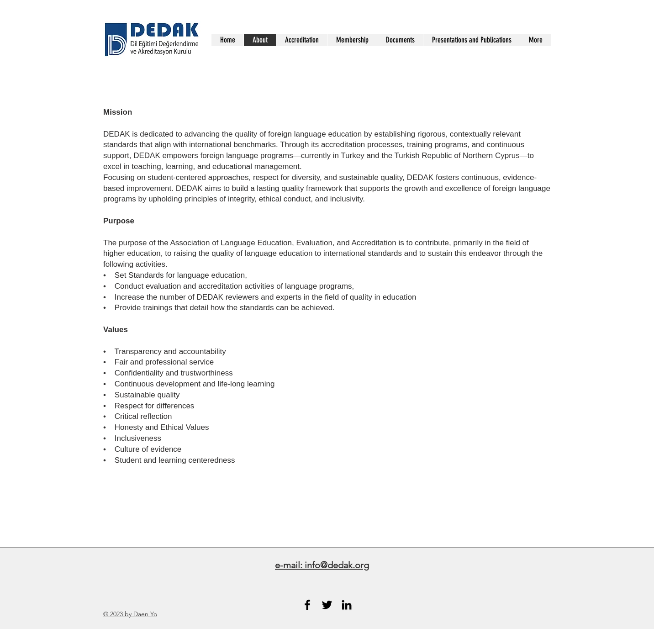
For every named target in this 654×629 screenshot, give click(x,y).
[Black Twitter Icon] (327, 605)
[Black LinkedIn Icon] (346, 605)
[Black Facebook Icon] (307, 605)
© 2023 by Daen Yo (130, 614)
